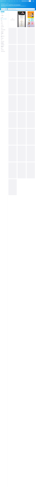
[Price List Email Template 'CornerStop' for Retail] (31, 86)
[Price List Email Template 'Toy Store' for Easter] (12, 86)
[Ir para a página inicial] (3, 1)
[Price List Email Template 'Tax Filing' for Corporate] (31, 154)
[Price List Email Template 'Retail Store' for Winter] (12, 137)
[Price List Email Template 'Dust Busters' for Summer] (12, 53)
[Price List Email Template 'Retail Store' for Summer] (31, 19)
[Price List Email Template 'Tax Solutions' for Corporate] (31, 36)
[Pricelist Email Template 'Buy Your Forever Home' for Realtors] (12, 103)
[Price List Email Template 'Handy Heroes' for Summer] (22, 137)
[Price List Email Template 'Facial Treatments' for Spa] (22, 86)
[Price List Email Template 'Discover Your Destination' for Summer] (31, 120)
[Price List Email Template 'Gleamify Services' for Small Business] (22, 19)
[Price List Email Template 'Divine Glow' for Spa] (22, 170)
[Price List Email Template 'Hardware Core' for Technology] (22, 53)
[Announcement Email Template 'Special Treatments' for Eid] (12, 70)
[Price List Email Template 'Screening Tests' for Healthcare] (31, 103)
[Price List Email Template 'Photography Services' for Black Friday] (22, 120)
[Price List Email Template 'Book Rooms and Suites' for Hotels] (12, 36)
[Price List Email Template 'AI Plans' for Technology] (12, 120)
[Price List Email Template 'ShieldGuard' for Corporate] (31, 53)
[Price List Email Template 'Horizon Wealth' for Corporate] (31, 137)
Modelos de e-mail (3, 3)
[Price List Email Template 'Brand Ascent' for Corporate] (31, 70)
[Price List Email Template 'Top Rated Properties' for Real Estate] (22, 103)
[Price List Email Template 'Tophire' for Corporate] (22, 70)
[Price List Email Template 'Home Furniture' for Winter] (12, 170)
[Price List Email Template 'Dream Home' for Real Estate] (31, 170)
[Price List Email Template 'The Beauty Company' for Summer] (22, 36)
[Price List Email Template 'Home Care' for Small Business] (22, 154)
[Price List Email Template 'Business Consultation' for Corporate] (12, 154)
